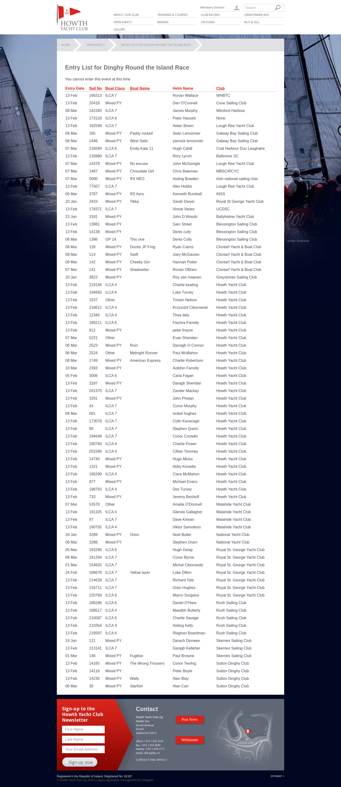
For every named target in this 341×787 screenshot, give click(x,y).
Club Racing (210, 15)
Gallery (119, 29)
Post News (190, 719)
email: (139, 753)
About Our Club (126, 15)
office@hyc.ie (152, 753)
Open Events (123, 22)
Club (220, 88)
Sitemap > (277, 776)
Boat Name (140, 88)
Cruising (208, 22)
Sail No (95, 88)
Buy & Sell (252, 22)
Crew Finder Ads (256, 15)
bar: (138, 745)
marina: (140, 749)
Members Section (212, 7)
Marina (163, 22)
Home (66, 45)
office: (139, 741)
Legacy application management (116, 780)
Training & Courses (172, 15)
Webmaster (189, 740)
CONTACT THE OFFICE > (152, 759)
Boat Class (115, 88)
